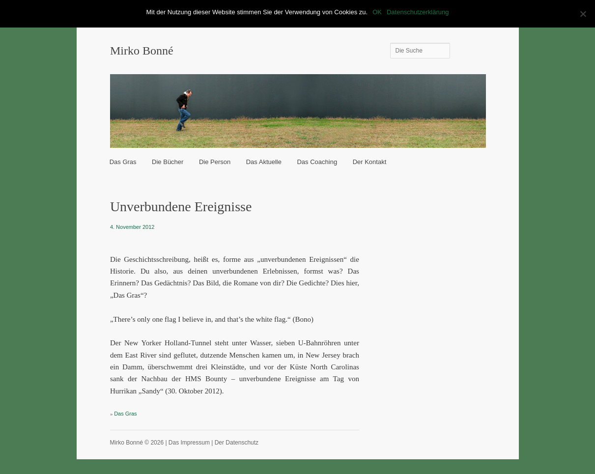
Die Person (214, 162)
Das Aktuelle (264, 162)
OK (377, 12)
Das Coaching (317, 162)
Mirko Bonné (141, 50)
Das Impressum (189, 442)
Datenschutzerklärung (418, 12)
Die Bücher (167, 162)
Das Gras (123, 162)
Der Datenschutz (236, 442)
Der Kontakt (370, 162)
